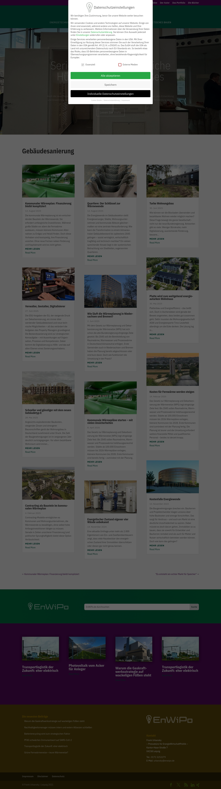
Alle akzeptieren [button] (110, 75)
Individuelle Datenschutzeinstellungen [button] (110, 94)
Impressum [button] (126, 100)
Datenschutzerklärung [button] (112, 100)
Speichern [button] (110, 84)
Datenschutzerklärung (101, 32)
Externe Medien (128, 64)
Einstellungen (82, 35)
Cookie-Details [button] (96, 100)
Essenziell (88, 64)
